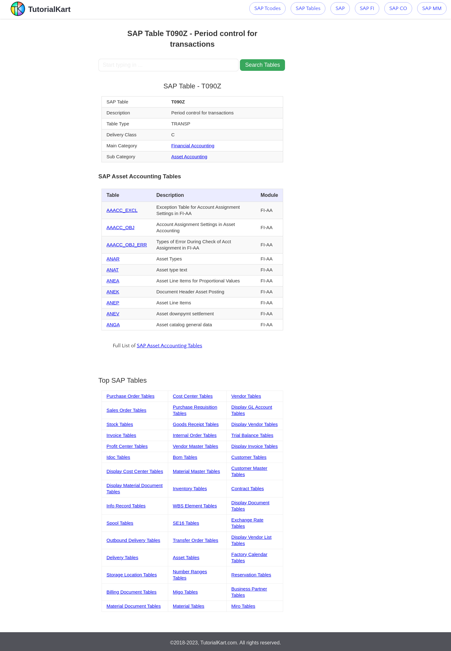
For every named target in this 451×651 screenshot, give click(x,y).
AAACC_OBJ (120, 227)
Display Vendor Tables (254, 424)
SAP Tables (308, 8)
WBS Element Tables (195, 505)
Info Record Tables (126, 505)
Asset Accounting (189, 156)
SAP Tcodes (267, 8)
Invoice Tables (121, 435)
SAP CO (398, 8)
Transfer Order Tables (195, 540)
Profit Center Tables (127, 446)
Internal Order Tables (195, 435)
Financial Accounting (193, 145)
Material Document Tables (133, 606)
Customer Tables (249, 457)
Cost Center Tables (193, 396)
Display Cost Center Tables (134, 471)
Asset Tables (186, 557)
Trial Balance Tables (252, 435)
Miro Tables (243, 606)
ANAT (112, 269)
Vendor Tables (246, 396)
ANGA (113, 324)
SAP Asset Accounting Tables (169, 346)
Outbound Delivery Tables (133, 540)
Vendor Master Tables (195, 446)
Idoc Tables (118, 457)
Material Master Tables (196, 471)
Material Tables (189, 606)
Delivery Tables (122, 557)
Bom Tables (185, 457)
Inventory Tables (190, 488)
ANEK (112, 291)
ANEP (112, 302)
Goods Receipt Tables (196, 424)
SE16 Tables (186, 523)
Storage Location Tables (131, 574)
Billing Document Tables (131, 592)
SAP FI (367, 8)
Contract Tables (247, 488)
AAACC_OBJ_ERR (126, 244)
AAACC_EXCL (121, 210)
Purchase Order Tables (130, 396)
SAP (340, 8)
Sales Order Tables (126, 410)
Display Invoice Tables (254, 446)
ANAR (113, 258)
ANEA (112, 280)
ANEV (112, 313)
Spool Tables (119, 523)
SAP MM (432, 8)
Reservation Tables (251, 574)
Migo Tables (185, 592)
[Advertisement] (52, 113)
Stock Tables (119, 424)
